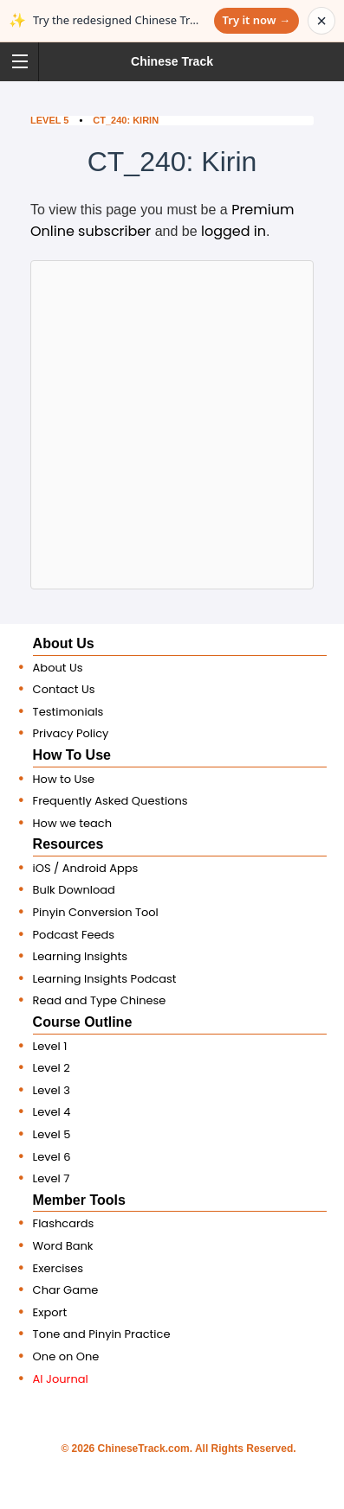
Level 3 (51, 1090)
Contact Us (64, 689)
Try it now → (256, 20)
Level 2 (51, 1068)
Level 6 (52, 1157)
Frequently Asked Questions (110, 801)
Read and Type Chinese (99, 1000)
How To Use (72, 755)
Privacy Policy (71, 733)
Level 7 (51, 1178)
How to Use (64, 779)
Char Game (66, 1290)
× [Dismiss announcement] (321, 20)
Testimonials (68, 712)
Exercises (58, 1268)
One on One (66, 1356)
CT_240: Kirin (127, 120)
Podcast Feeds (74, 934)
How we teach (72, 823)
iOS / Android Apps (86, 868)
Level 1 (50, 1046)
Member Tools (79, 1200)
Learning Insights (80, 956)
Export (50, 1312)
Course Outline (83, 1022)
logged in (233, 231)
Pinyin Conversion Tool (96, 912)
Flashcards (63, 1223)
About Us (63, 643)
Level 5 (49, 120)
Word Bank (63, 1246)
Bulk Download (74, 890)
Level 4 (52, 1112)
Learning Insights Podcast (105, 979)
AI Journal (60, 1379)
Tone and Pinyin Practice (102, 1334)
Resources (68, 844)
